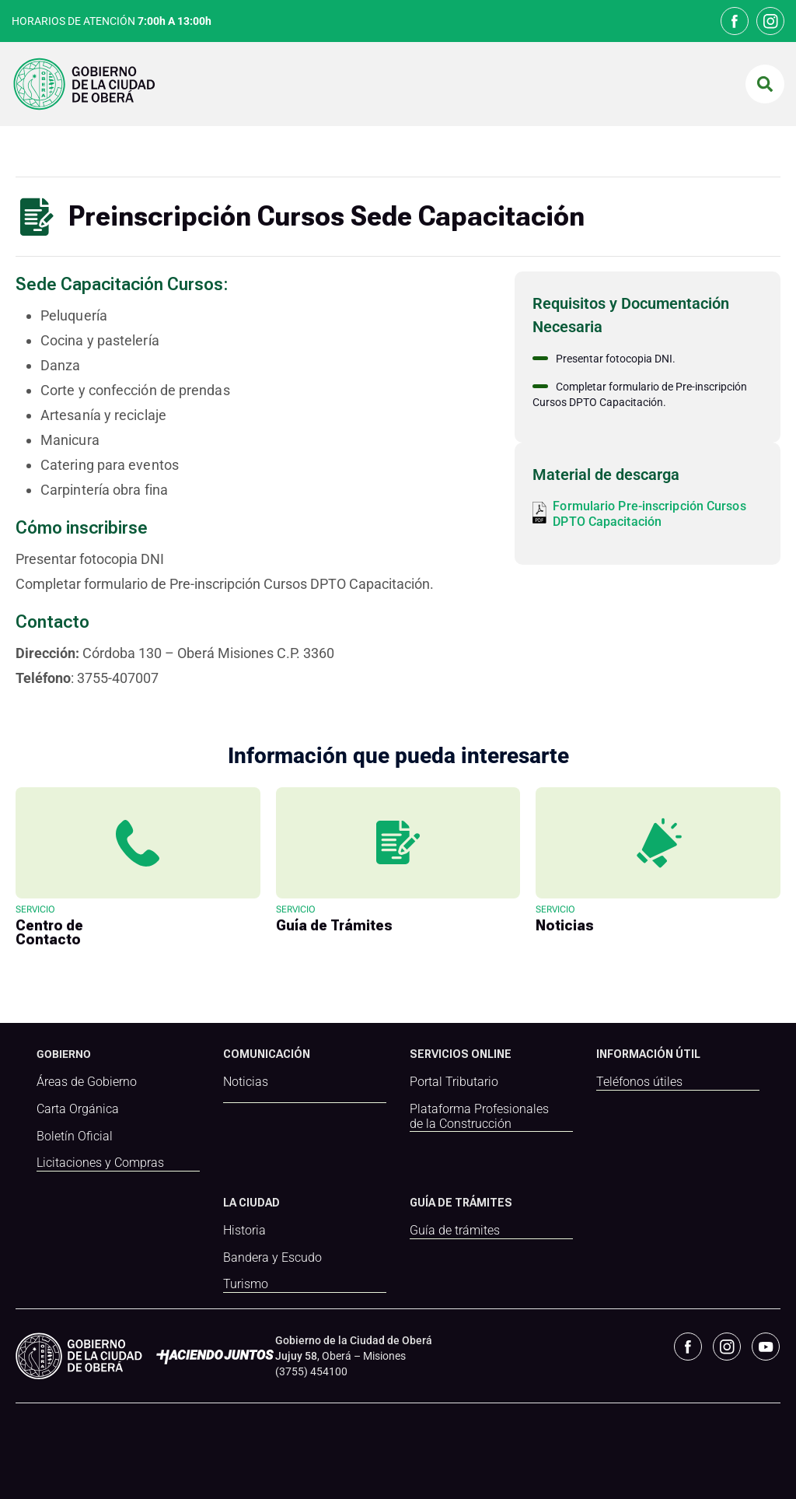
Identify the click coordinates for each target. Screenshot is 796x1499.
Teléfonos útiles (639, 1082)
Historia (244, 1230)
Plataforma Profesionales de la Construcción (479, 1116)
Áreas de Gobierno (87, 1082)
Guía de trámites (455, 1230)
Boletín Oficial (75, 1137)
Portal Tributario (454, 1082)
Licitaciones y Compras (100, 1163)
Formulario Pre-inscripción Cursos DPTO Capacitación (649, 514)
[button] (764, 84)
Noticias (245, 1082)
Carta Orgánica (78, 1109)
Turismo (245, 1284)
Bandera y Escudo (272, 1257)
